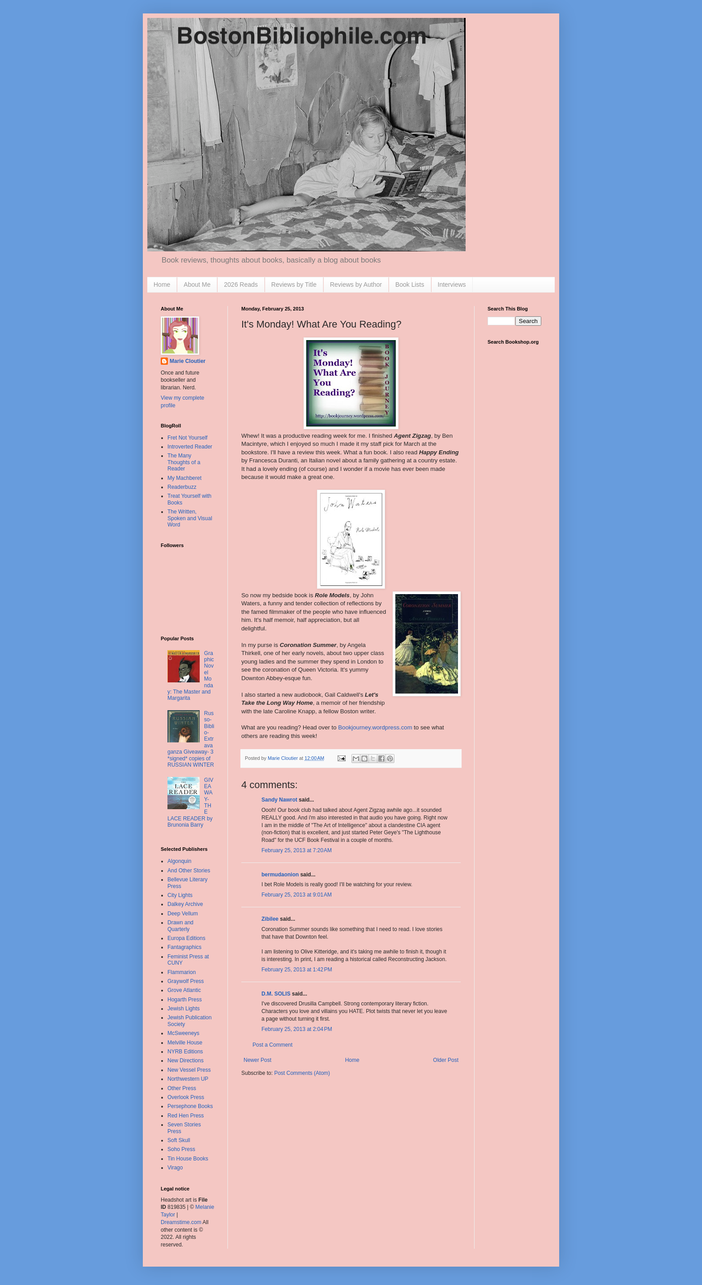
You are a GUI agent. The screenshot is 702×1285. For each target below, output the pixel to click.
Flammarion (181, 972)
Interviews (452, 284)
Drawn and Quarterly (180, 925)
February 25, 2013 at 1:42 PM (296, 969)
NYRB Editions (185, 1051)
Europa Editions (186, 938)
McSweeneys (183, 1033)
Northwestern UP (187, 1079)
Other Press (181, 1088)
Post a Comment (272, 1045)
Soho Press (181, 1149)
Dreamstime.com (181, 1222)
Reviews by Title (294, 284)
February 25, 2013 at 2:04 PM (296, 1029)
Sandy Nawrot (279, 800)
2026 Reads (241, 284)
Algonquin (179, 861)
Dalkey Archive (185, 904)
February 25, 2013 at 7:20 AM (296, 850)
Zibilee (269, 919)
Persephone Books (190, 1106)
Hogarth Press (184, 999)
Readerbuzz (182, 487)
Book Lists (409, 284)
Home (162, 284)
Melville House (184, 1042)
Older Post (445, 1060)
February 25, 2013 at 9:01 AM (296, 895)
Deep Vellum (182, 913)
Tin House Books (187, 1159)
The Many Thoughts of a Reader (183, 462)
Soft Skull (178, 1140)
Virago (175, 1167)
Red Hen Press (185, 1116)
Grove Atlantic (184, 990)
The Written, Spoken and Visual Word (189, 518)
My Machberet (184, 478)
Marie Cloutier (187, 361)
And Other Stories (188, 870)
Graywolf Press (185, 981)
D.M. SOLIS (276, 994)
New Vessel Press (189, 1070)
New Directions (185, 1060)
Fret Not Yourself (187, 438)
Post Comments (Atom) (302, 1073)
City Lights (180, 895)
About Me (197, 284)
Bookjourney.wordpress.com (375, 727)
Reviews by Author (356, 284)
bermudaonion (280, 874)
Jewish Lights (183, 1008)
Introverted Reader (189, 447)
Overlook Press (185, 1097)
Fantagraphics (184, 947)
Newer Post (257, 1060)
